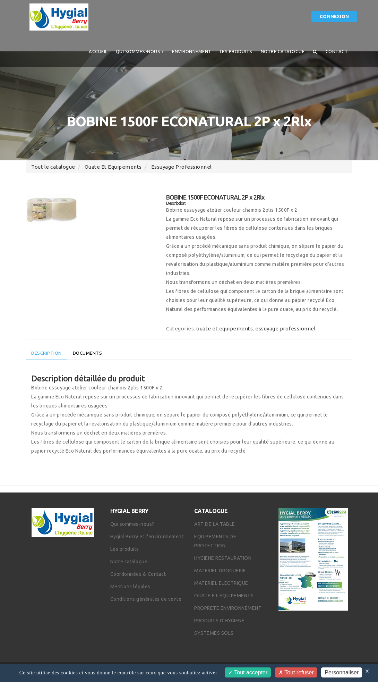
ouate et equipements (113, 167)
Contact (337, 51)
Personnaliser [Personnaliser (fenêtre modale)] (342, 672)
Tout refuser (296, 672)
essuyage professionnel (181, 167)
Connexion (334, 16)
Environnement (192, 51)
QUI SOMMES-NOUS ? (140, 51)
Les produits (236, 51)
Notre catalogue (283, 51)
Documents (87, 353)
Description (46, 353)
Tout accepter (247, 672)
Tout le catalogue (53, 167)
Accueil (98, 51)
